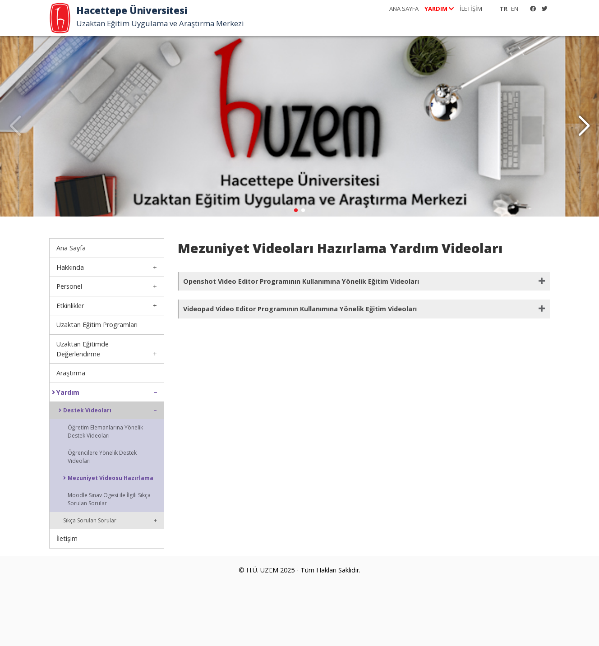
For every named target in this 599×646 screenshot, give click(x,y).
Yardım (65, 392)
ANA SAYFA (404, 9)
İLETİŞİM (471, 9)
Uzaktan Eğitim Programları (97, 324)
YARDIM (439, 9)
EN (514, 9)
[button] (584, 126)
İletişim (67, 538)
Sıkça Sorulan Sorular (89, 520)
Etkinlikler (70, 305)
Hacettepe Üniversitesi (134, 10)
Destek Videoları (85, 410)
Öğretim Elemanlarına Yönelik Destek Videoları (105, 431)
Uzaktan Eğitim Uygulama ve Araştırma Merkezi (164, 23)
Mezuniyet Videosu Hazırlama (108, 478)
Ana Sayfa (71, 248)
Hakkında (70, 267)
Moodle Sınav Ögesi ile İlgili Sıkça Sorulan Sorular (109, 499)
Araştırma (70, 373)
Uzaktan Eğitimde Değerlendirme (82, 349)
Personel (69, 286)
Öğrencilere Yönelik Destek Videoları (102, 457)
